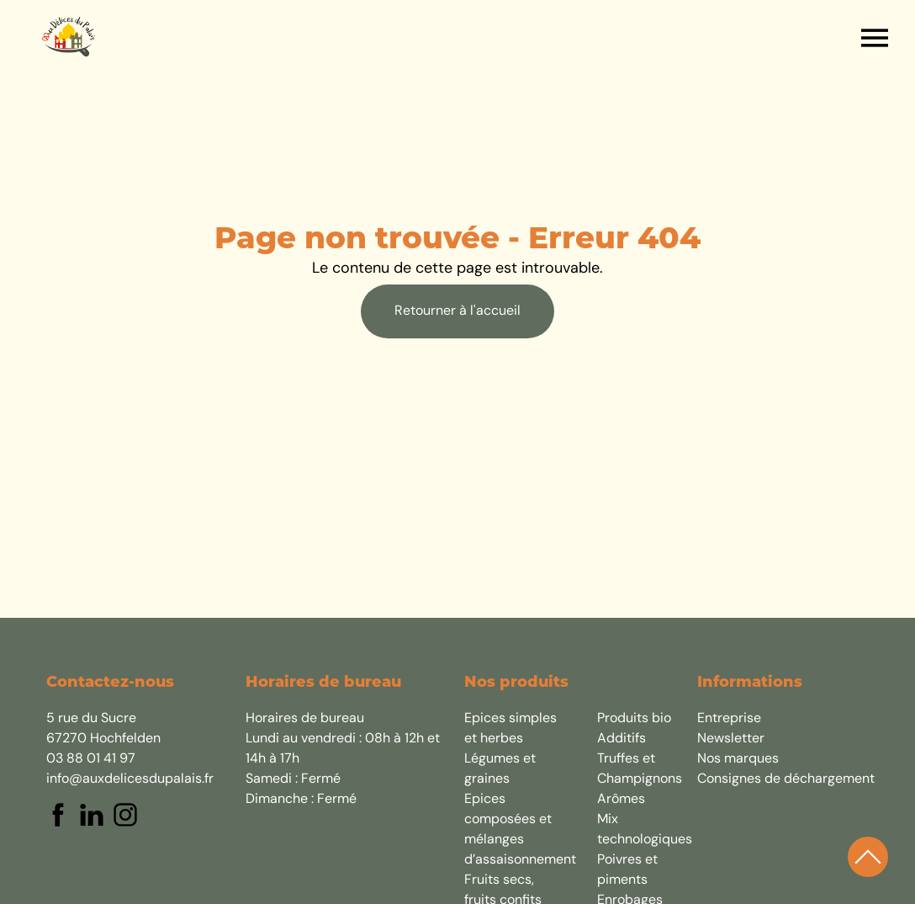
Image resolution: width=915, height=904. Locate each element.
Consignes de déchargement (786, 779)
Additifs (621, 739)
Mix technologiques (643, 830)
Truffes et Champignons (639, 769)
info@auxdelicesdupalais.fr (130, 779)
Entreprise (729, 719)
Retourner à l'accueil (457, 311)
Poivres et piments (627, 870)
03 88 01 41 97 (90, 759)
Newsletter (730, 739)
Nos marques (738, 759)
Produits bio (634, 719)
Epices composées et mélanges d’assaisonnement (510, 830)
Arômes (621, 799)
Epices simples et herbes (510, 729)
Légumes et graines (500, 769)
